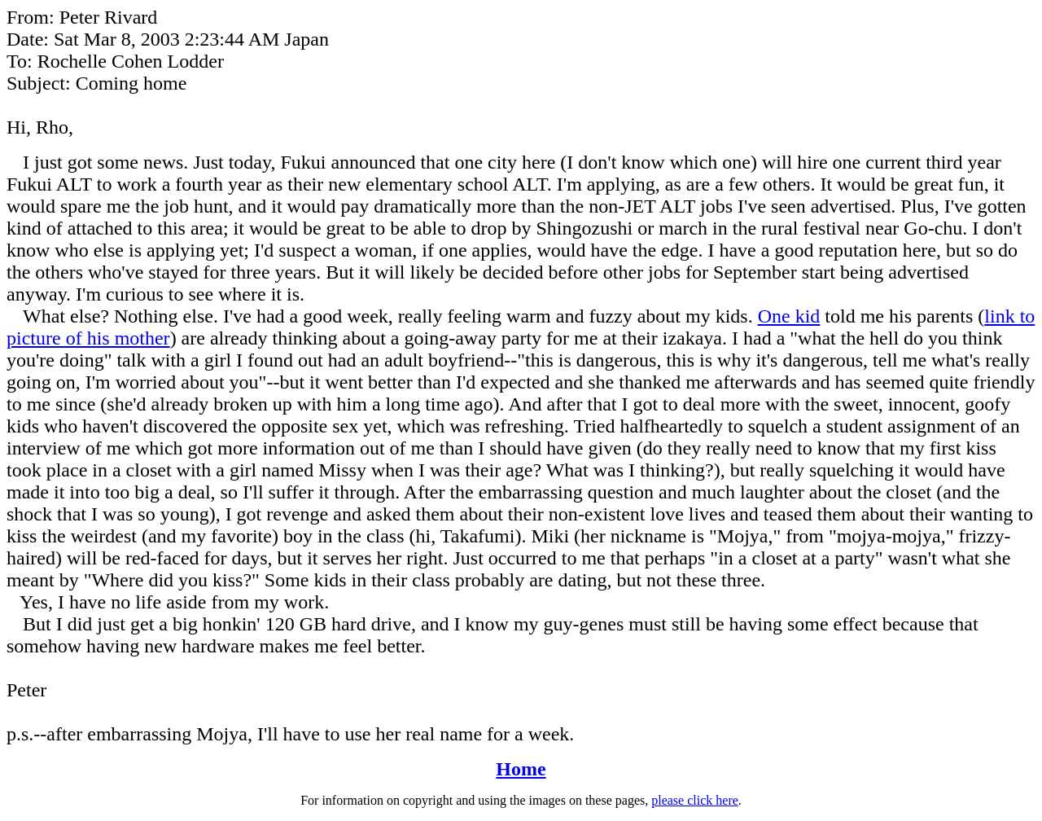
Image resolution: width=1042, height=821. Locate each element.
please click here (694, 800)
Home (520, 768)
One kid (789, 316)
